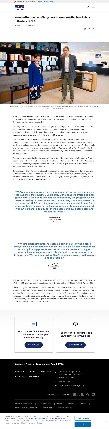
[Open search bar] (88, 7)
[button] (49, 1)
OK (82, 424)
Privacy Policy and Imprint (26, 407)
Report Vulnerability (23, 404)
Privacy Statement (38, 418)
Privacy (59, 404)
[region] (54, 421)
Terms (71, 404)
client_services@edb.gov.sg (71, 386)
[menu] (93, 7)
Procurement (20, 377)
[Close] (106, 421)
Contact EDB (33, 345)
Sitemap (82, 404)
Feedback (66, 394)
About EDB (19, 372)
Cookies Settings (82, 418)
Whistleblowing (44, 404)
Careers (31, 372)
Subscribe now (75, 345)
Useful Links (33, 377)
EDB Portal (46, 372)
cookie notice (57, 418)
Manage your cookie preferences (57, 407)
